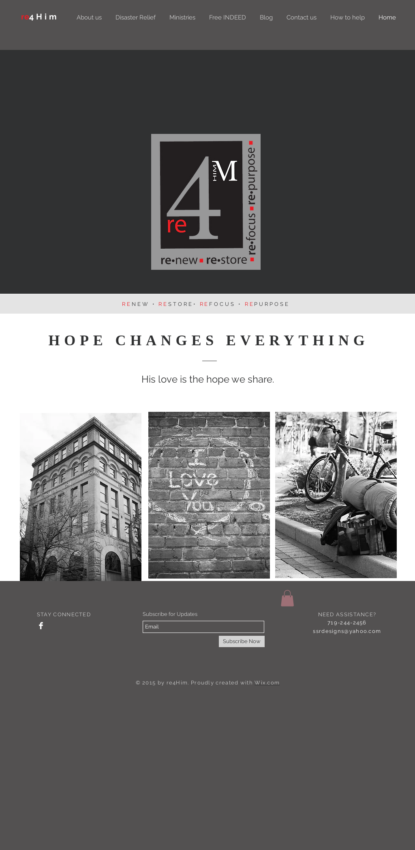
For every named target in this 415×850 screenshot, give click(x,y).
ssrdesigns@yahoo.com (347, 631)
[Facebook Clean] (41, 625)
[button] (287, 598)
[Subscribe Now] (242, 641)
